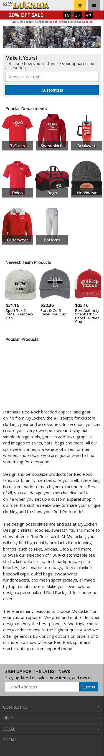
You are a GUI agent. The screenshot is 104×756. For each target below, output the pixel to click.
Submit (88, 687)
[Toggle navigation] (94, 5)
